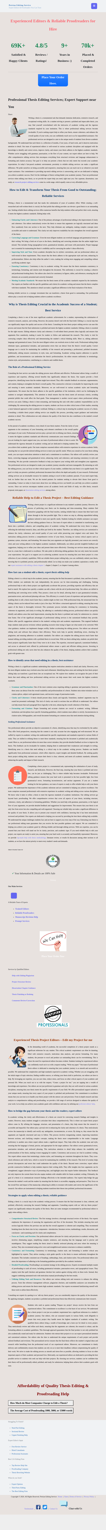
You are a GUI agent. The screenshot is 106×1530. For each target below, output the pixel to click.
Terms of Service (76, 1497)
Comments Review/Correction (23, 1001)
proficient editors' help (87, 1104)
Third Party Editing (18, 1488)
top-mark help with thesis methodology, (31, 838)
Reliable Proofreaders (24, 913)
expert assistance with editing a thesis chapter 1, (28, 565)
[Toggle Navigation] (14, 896)
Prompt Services (22, 921)
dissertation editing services (35, 490)
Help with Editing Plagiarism (23, 976)
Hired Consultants (18, 1450)
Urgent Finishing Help (20, 1435)
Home (60, 1497)
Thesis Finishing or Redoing (22, 994)
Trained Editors (22, 909)
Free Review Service (19, 1447)
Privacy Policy (89, 1497)
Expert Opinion (17, 1484)
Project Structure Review (21, 982)
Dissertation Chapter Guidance (24, 988)
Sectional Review (18, 1432)
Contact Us (54, 1509)
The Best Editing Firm (20, 1491)
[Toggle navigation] (94, 6)
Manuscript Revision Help (26, 917)
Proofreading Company (20, 1469)
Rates (66, 1497)
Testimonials (28, 1509)
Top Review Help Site (19, 1466)
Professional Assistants (20, 1454)
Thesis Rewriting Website (21, 1473)
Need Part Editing (18, 1428)
